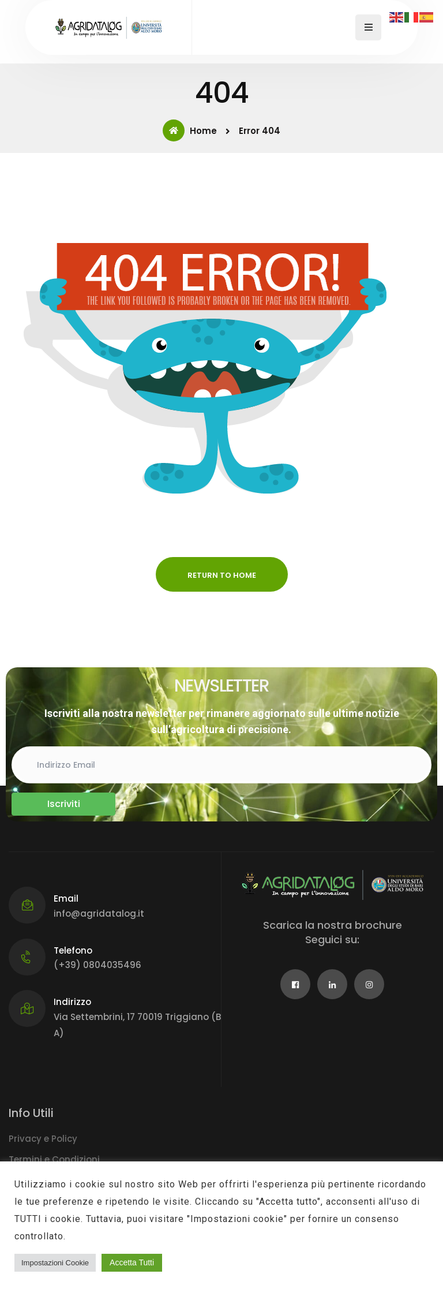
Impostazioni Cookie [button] (55, 1262)
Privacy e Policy (43, 1139)
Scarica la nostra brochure (332, 925)
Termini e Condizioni (54, 1159)
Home (190, 130)
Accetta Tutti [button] (132, 1262)
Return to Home (221, 575)
